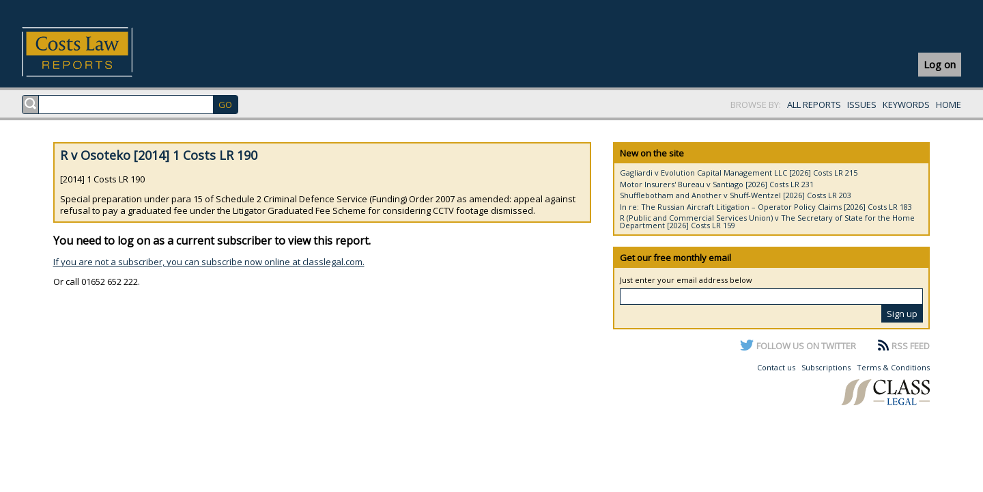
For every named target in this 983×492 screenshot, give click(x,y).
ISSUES (862, 104)
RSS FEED (911, 346)
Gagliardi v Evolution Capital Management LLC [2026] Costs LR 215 (738, 172)
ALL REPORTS (814, 104)
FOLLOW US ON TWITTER (806, 346)
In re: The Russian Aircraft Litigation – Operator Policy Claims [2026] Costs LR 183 (766, 207)
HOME (948, 104)
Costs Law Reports (93, 52)
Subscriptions (826, 367)
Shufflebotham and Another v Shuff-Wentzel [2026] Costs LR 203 (735, 195)
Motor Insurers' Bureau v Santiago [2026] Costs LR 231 (717, 184)
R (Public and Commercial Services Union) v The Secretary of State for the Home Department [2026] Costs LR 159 (767, 221)
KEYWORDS (906, 104)
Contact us (776, 367)
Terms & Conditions (893, 367)
